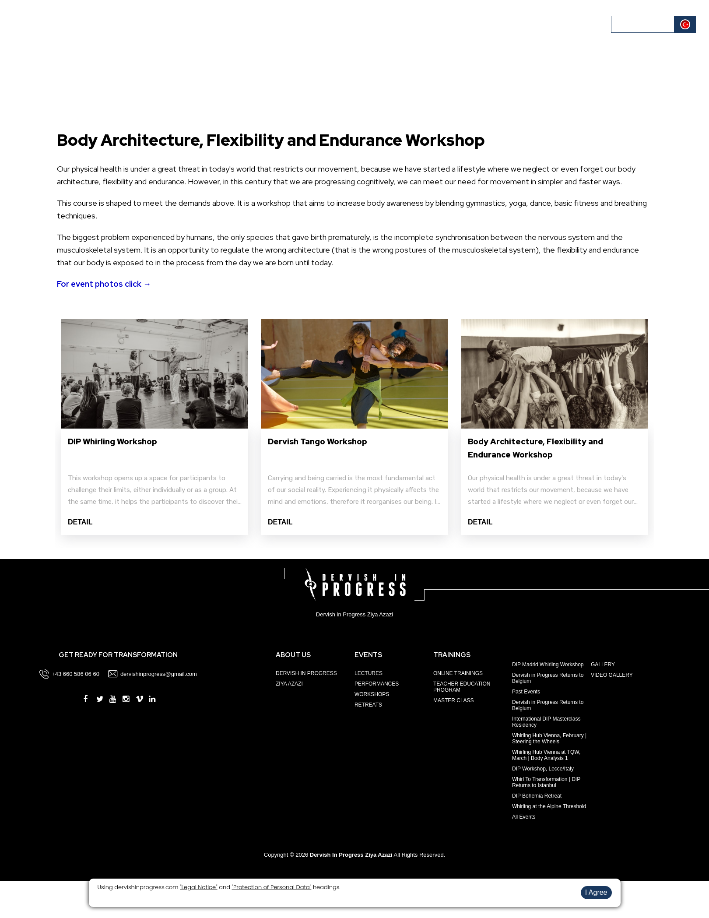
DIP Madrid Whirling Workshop (548, 664)
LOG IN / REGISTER (643, 24)
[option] (155, 427)
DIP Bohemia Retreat (537, 796)
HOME (20, 23)
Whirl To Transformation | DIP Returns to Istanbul (546, 782)
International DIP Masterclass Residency (546, 722)
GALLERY (603, 664)
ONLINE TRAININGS (458, 673)
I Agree (596, 892)
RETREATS (368, 705)
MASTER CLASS (453, 700)
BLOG (548, 24)
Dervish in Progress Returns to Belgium (547, 678)
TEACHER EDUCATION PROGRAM (461, 687)
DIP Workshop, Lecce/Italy (543, 769)
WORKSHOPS (371, 694)
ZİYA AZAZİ (289, 684)
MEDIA (521, 24)
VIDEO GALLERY (612, 675)
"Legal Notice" (198, 887)
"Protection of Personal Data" (272, 887)
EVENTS (88, 23)
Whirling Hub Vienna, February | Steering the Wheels (549, 738)
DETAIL (80, 522)
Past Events (526, 692)
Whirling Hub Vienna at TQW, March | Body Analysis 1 (546, 755)
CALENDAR (165, 23)
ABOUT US (54, 23)
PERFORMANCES (376, 684)
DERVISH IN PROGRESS (306, 673)
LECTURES (368, 673)
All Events (523, 817)
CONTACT (580, 24)
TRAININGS (124, 23)
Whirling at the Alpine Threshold (549, 806)
